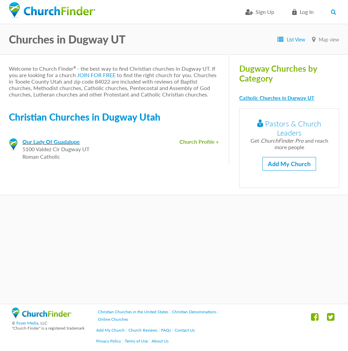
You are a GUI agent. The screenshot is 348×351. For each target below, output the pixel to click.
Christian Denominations (194, 311)
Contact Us (185, 330)
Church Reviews (142, 330)
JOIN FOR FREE (96, 75)
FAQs (166, 330)
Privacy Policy (108, 341)
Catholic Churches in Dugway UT (276, 98)
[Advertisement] (174, 249)
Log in (307, 11)
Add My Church (289, 164)
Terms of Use (136, 341)
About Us (160, 341)
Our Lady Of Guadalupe (51, 141)
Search (335, 12)
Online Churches (113, 319)
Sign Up (265, 11)
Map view (329, 39)
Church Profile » (199, 141)
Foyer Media (27, 323)
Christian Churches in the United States (133, 311)
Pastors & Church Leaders (289, 128)
